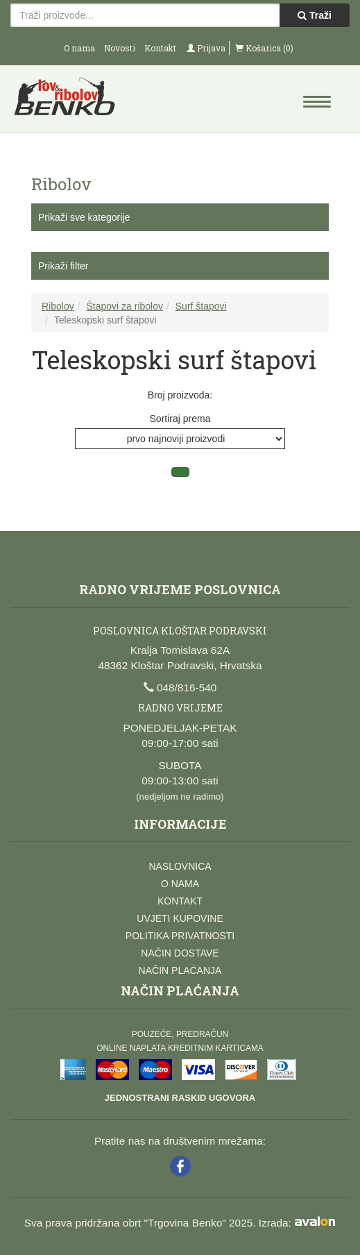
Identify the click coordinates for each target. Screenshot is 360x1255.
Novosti (119, 47)
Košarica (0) (264, 47)
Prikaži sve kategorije (84, 217)
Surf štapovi (201, 306)
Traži (315, 15)
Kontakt (160, 47)
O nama (79, 47)
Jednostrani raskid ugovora (180, 1098)
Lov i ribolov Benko (95, 100)
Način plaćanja (180, 970)
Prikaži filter (63, 265)
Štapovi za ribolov (124, 306)
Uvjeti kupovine (180, 918)
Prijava (206, 47)
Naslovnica (179, 866)
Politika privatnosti (180, 935)
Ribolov (58, 306)
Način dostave (179, 953)
